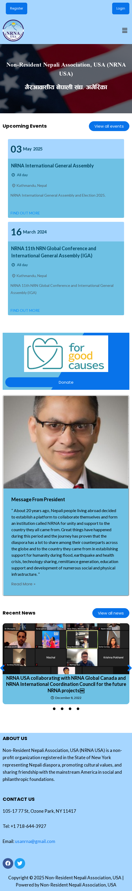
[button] (124, 30)
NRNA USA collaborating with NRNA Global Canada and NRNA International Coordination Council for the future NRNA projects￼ (66, 684)
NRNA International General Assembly (52, 165)
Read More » (23, 584)
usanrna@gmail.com (35, 841)
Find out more (25, 213)
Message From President (38, 499)
